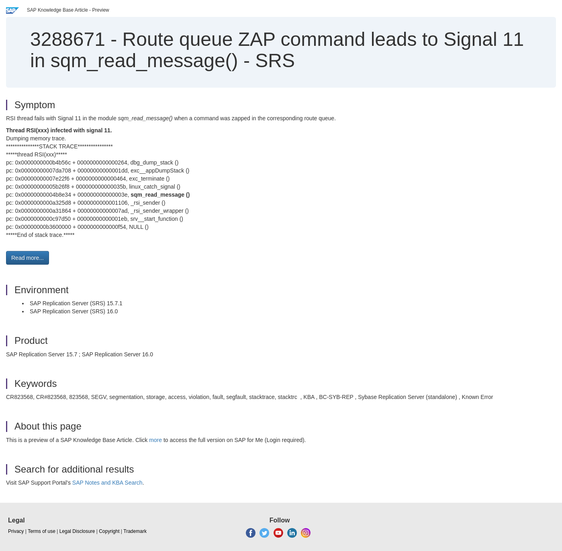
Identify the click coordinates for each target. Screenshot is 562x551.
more (155, 440)
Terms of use (41, 531)
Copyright (109, 531)
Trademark (135, 531)
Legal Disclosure (77, 531)
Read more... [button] (27, 258)
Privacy (16, 531)
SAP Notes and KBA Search (107, 482)
